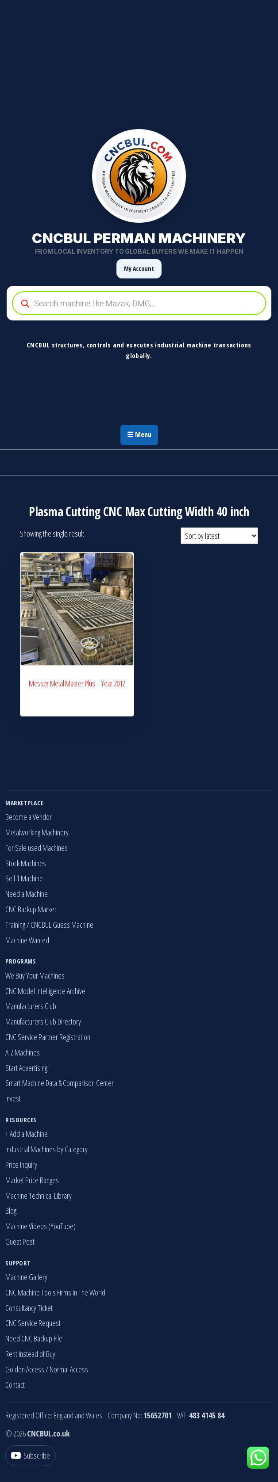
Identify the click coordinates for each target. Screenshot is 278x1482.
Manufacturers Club (30, 1006)
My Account (139, 268)
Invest (13, 1098)
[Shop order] (219, 535)
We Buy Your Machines (35, 975)
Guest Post (20, 1241)
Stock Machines (25, 863)
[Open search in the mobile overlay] (139, 303)
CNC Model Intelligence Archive (45, 991)
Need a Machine (26, 893)
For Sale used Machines (36, 847)
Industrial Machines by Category (46, 1149)
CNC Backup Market (30, 909)
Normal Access (69, 1369)
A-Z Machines (22, 1052)
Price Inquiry (21, 1164)
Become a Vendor (28, 816)
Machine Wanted (27, 940)
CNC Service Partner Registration (47, 1037)
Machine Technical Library (38, 1195)
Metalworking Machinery (37, 832)
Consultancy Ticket (29, 1308)
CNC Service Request (33, 1323)
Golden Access (24, 1369)
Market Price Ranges (32, 1180)
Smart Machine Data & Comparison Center (59, 1083)
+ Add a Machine (26, 1133)
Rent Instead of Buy (30, 1354)
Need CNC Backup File (33, 1338)
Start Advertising (26, 1068)
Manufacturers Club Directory (43, 1021)
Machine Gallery (26, 1277)
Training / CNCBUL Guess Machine (49, 924)
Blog (10, 1210)
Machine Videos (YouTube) (40, 1226)
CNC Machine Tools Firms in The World (55, 1292)
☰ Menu (139, 434)
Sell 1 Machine (24, 878)
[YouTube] (30, 1455)
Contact (15, 1384)
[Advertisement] (139, 62)
